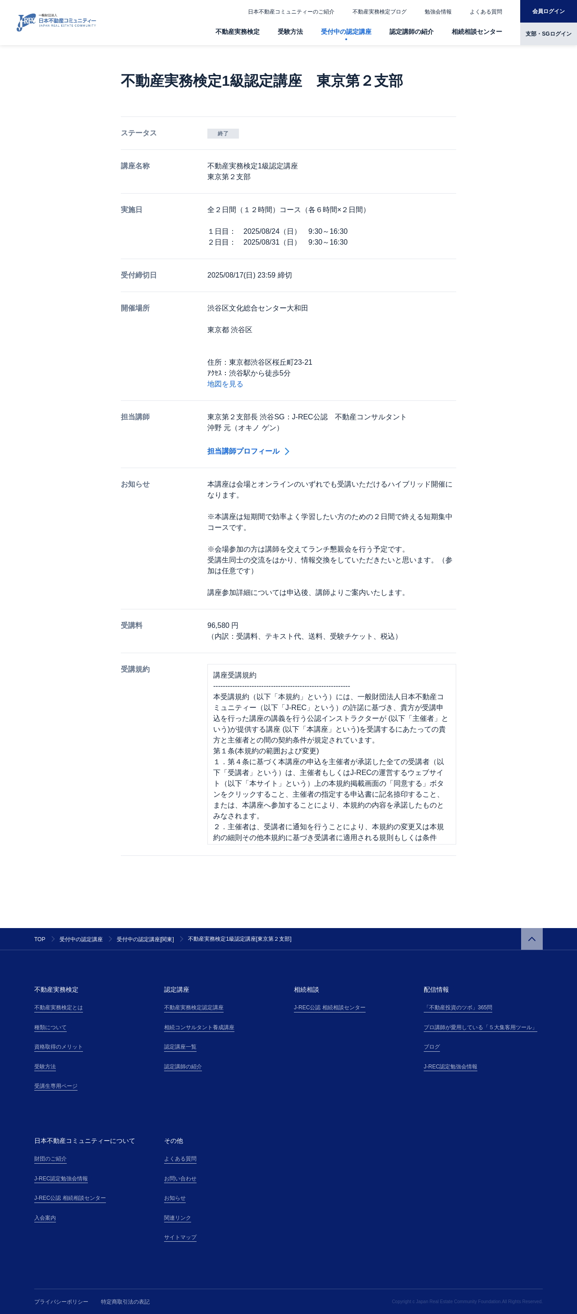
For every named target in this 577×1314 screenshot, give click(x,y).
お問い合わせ (180, 1178)
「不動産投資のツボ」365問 (458, 1007)
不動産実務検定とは (58, 1007)
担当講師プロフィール (248, 451)
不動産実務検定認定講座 (194, 1007)
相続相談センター (477, 31)
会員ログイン (548, 11)
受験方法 (290, 31)
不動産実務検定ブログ (380, 11)
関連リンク (177, 1218)
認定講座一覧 (180, 1047)
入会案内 (45, 1218)
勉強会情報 (438, 11)
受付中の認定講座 (346, 31)
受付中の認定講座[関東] (145, 939)
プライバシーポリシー (61, 1302)
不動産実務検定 (237, 31)
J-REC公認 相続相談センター (330, 1007)
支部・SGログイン (548, 34)
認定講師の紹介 (411, 31)
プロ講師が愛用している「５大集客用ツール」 (480, 1027)
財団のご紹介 (50, 1159)
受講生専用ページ (56, 1086)
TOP (39, 939)
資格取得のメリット (58, 1047)
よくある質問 (486, 11)
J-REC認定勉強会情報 (450, 1066)
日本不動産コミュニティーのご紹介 (291, 11)
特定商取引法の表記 (125, 1302)
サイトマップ (180, 1237)
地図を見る (225, 384)
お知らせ (175, 1198)
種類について (50, 1027)
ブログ (432, 1047)
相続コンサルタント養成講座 (199, 1027)
